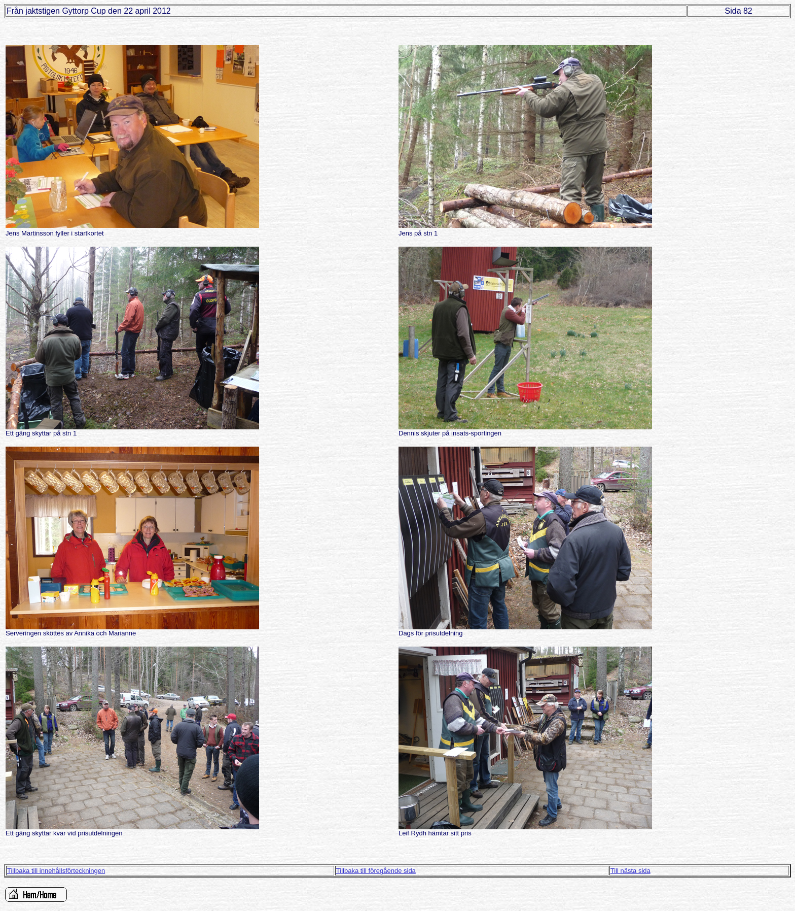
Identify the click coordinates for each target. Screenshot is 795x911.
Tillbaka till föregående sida (376, 870)
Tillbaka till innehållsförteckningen (56, 870)
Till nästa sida (630, 870)
